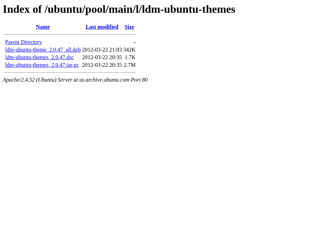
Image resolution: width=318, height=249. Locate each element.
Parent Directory (23, 42)
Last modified (101, 27)
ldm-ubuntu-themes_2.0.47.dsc (39, 57)
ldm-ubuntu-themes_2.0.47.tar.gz (42, 65)
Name (43, 27)
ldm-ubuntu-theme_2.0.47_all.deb (43, 50)
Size (129, 27)
